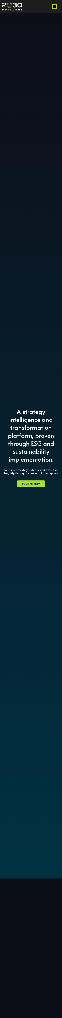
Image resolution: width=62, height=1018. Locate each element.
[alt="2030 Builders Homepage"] (12, 6)
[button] (54, 6)
